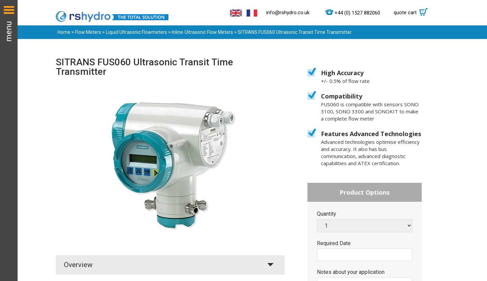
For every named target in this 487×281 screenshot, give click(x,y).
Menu (9, 140)
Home (63, 32)
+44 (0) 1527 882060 (357, 13)
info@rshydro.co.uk (287, 12)
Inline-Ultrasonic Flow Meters (202, 32)
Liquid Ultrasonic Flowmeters (136, 32)
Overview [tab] (78, 265)
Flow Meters (88, 32)
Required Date (334, 243)
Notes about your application (351, 272)
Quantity (326, 214)
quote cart (412, 12)
